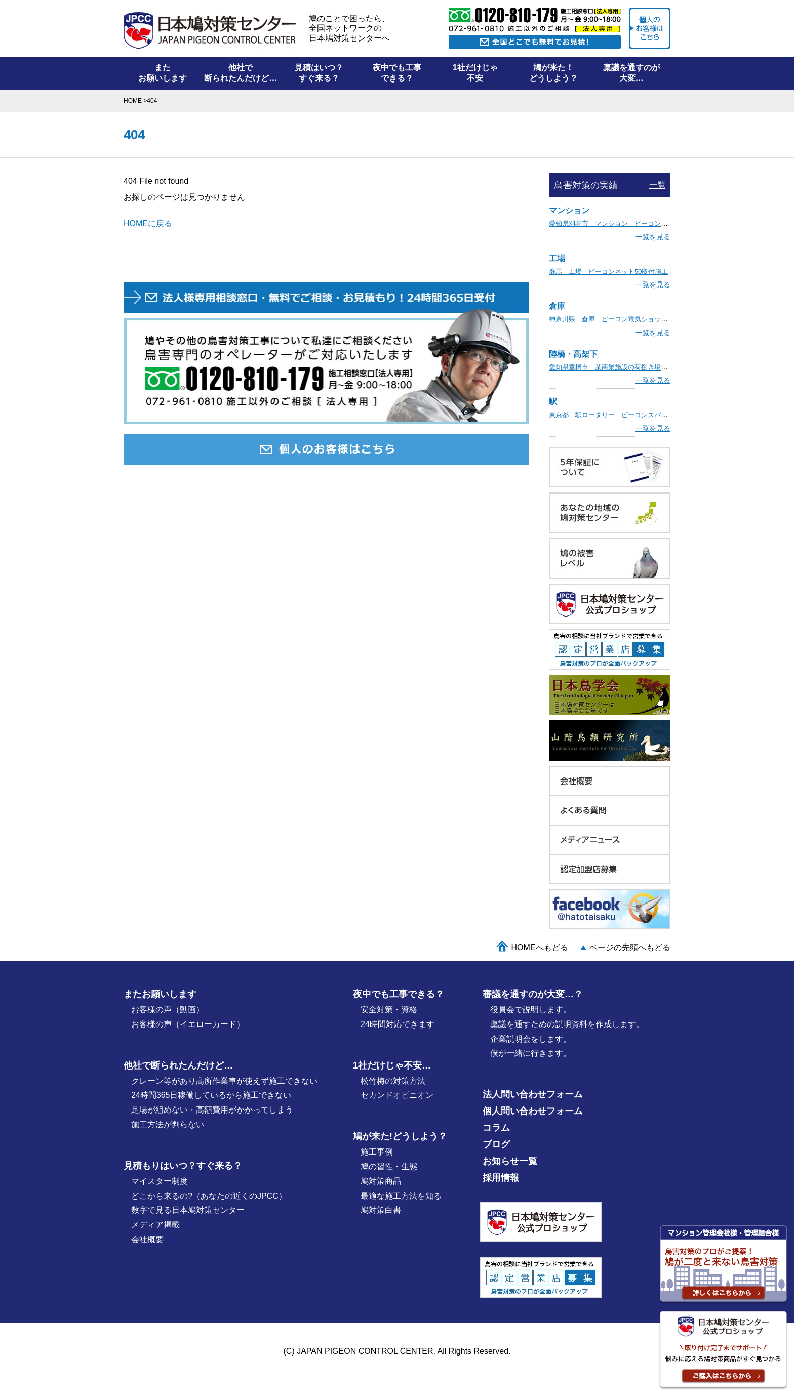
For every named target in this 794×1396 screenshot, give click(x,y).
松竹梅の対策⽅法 (393, 1081)
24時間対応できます (397, 1024)
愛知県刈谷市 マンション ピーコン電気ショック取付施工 (638, 223)
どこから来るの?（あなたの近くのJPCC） (209, 1196)
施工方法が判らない (167, 1124)
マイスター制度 (159, 1181)
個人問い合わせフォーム (533, 1111)
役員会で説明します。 (530, 1009)
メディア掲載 (155, 1224)
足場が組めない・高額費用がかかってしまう (212, 1109)
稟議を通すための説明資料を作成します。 (567, 1024)
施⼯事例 (377, 1151)
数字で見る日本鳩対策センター (188, 1210)
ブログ (496, 1144)
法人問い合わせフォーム (533, 1094)
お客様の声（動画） (167, 1009)
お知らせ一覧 (510, 1161)
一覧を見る (652, 237)
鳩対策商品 (381, 1181)
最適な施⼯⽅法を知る (401, 1196)
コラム (496, 1128)
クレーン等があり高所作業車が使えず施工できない (224, 1081)
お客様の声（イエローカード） (188, 1024)
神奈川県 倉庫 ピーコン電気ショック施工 (615, 319)
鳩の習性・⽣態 (389, 1166)
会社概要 (147, 1239)
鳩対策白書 (381, 1210)
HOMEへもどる (539, 947)
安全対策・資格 (389, 1009)
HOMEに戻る (148, 223)
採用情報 (501, 1178)
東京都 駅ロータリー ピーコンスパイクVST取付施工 (631, 415)
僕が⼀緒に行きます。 (530, 1053)
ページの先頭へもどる (629, 947)
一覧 (657, 185)
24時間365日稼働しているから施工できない (211, 1095)
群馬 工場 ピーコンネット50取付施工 (608, 271)
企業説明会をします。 (530, 1039)
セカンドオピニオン (397, 1095)
